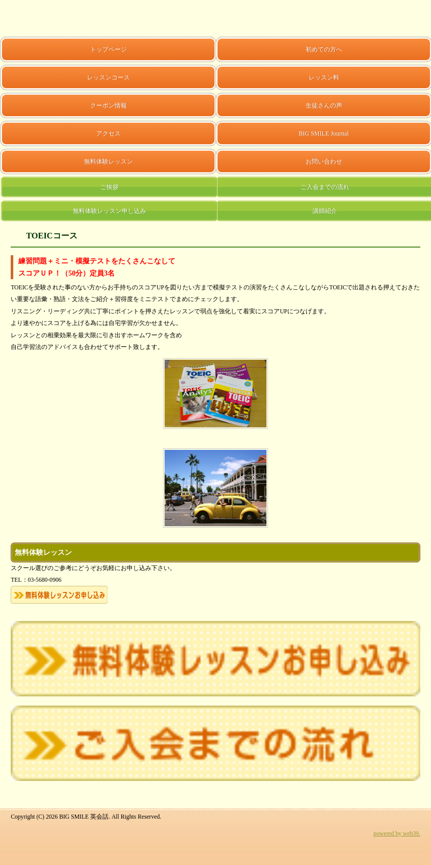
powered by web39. (396, 833)
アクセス (108, 133)
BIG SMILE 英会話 (32, 18)
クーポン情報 (108, 105)
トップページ (108, 49)
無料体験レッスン (108, 161)
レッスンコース (108, 77)
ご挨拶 (109, 187)
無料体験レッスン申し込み (109, 210)
